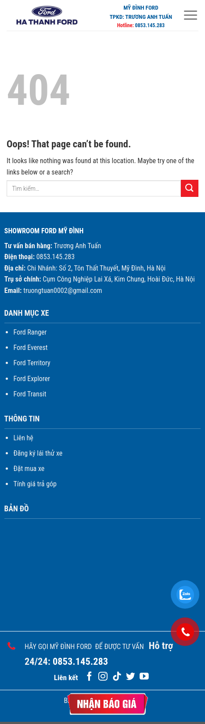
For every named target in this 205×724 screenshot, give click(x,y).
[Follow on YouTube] (144, 677)
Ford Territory (31, 363)
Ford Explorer (31, 378)
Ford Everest (30, 347)
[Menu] (190, 15)
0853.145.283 (150, 25)
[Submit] (189, 188)
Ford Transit (29, 394)
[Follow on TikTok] (117, 677)
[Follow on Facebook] (89, 677)
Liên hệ (23, 438)
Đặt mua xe (28, 468)
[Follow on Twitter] (130, 677)
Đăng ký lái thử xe (37, 453)
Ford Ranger (30, 332)
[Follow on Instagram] (103, 677)
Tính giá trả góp (35, 484)
